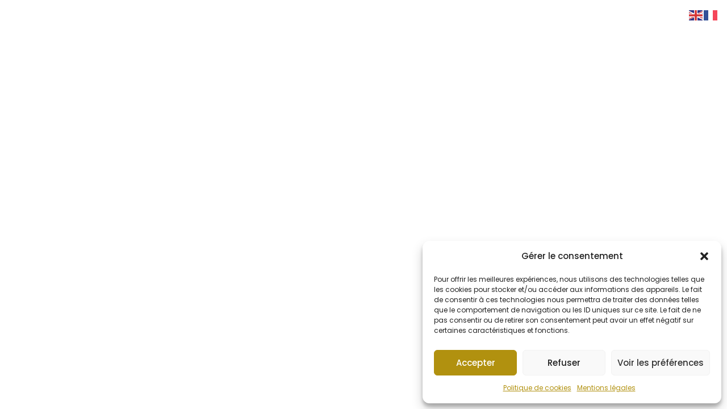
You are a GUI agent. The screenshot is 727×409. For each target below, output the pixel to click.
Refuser (564, 363)
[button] (704, 256)
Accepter (475, 363)
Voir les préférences (660, 363)
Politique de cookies (537, 388)
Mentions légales (606, 388)
